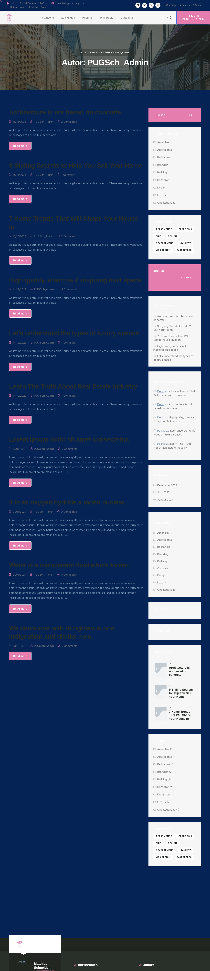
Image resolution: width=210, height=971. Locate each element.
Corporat (162, 180)
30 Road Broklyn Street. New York (27, 7)
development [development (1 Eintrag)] (165, 243)
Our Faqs (171, 5)
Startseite (48, 17)
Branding (162, 165)
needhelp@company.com (70, 3)
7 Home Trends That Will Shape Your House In (180, 715)
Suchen (158, 271)
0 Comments (69, 448)
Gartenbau (127, 17)
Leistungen (68, 17)
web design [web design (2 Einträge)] (163, 250)
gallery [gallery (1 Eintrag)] (185, 243)
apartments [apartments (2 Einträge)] (164, 229)
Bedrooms (163, 157)
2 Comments (69, 121)
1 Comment (68, 174)
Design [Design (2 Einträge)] (172, 236)
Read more (20, 145)
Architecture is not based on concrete (179, 671)
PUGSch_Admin (43, 121)
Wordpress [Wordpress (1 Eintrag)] (184, 250)
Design (161, 187)
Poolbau (87, 17)
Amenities (163, 142)
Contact (199, 5)
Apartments (185, 5)
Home (83, 52)
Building (162, 172)
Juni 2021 (163, 492)
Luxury (161, 195)
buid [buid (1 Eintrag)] (158, 236)
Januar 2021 (165, 499)
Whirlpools (106, 17)
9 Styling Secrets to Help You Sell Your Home (181, 693)
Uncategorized (166, 202)
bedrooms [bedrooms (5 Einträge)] (185, 229)
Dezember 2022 (167, 485)
